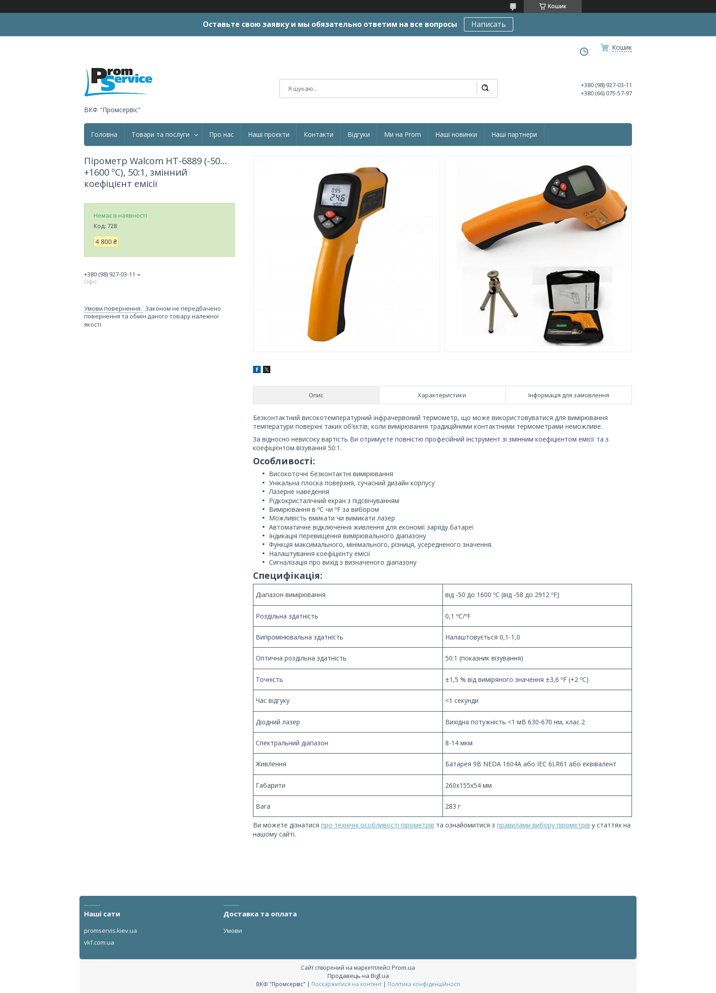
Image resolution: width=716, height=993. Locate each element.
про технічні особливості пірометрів (377, 825)
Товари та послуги (161, 134)
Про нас (221, 134)
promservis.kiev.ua (110, 930)
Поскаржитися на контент (346, 984)
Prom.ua (403, 967)
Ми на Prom (402, 134)
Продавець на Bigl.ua (358, 976)
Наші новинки (456, 134)
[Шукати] (485, 88)
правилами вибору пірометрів (543, 825)
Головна (104, 134)
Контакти (318, 134)
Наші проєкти (269, 134)
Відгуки (358, 134)
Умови (232, 930)
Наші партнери (514, 134)
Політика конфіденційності (424, 984)
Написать (488, 24)
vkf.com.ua (99, 942)
